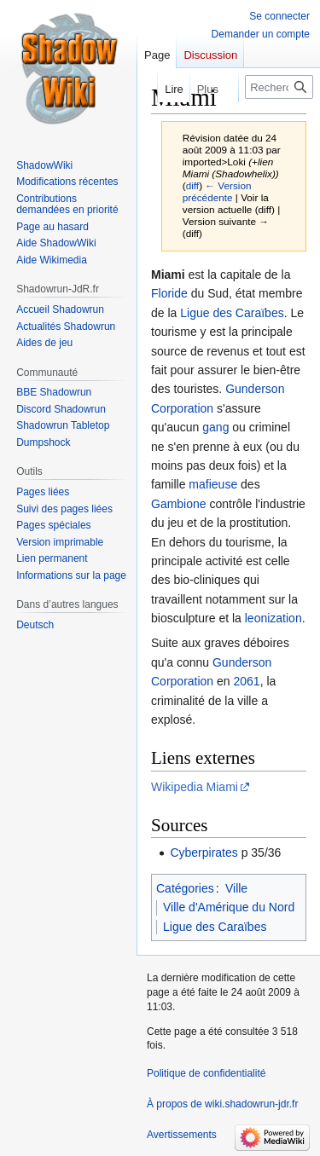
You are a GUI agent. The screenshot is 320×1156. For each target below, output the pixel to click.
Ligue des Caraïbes (231, 313)
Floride (169, 293)
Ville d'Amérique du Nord (228, 907)
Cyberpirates (203, 852)
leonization (273, 618)
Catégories (185, 888)
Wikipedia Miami (194, 787)
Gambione (179, 504)
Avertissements (182, 1135)
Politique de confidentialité (206, 1073)
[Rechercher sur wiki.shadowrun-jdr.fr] (279, 87)
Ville (236, 888)
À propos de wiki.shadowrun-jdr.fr (222, 1104)
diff (192, 185)
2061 (247, 681)
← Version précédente (217, 191)
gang (215, 427)
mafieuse (213, 484)
